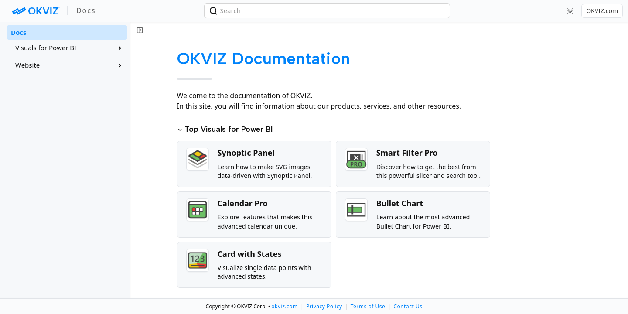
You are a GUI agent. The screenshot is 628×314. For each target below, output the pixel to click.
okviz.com (284, 306)
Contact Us (407, 306)
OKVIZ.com (602, 11)
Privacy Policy (324, 306)
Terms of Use (368, 306)
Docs (19, 32)
